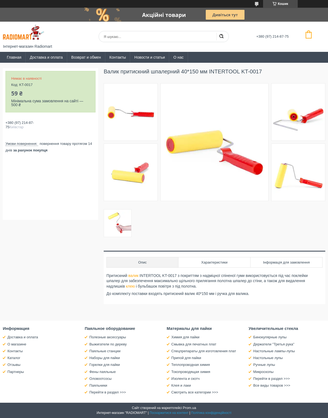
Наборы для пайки (104, 358)
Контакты (117, 57)
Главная (14, 57)
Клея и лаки (181, 385)
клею (130, 286)
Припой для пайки (186, 358)
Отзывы (13, 365)
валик (133, 275)
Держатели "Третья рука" (273, 344)
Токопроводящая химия (190, 372)
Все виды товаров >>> (271, 385)
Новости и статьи (149, 57)
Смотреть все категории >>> (194, 392)
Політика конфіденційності (211, 413)
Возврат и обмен (86, 57)
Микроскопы (263, 372)
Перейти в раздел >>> (107, 392)
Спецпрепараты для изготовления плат (203, 351)
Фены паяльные (102, 372)
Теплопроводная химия (190, 365)
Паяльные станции (104, 351)
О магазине (16, 344)
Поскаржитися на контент (169, 413)
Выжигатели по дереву (108, 344)
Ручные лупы (264, 365)
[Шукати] (221, 36)
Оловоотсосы (100, 379)
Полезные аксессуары (107, 337)
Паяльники (98, 385)
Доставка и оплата (46, 57)
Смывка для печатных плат (193, 344)
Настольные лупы (268, 358)
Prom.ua (189, 408)
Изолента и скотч (185, 379)
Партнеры (15, 372)
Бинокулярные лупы (270, 337)
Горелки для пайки (104, 365)
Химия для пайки (185, 337)
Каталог (13, 358)
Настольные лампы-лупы (274, 351)
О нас (178, 57)
